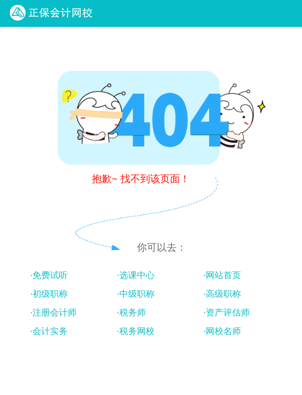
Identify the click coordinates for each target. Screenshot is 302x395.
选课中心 (137, 275)
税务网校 (137, 331)
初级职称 (50, 293)
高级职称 (223, 293)
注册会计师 (54, 312)
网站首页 (223, 275)
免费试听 (50, 275)
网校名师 (223, 331)
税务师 (132, 312)
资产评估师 (228, 312)
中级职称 (137, 293)
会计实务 (50, 331)
